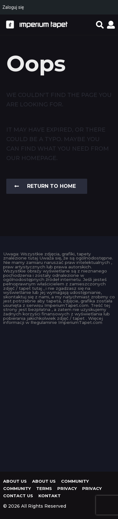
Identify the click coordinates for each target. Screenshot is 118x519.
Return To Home (45, 186)
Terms (44, 488)
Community (75, 481)
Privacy (67, 488)
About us (15, 481)
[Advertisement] (59, 396)
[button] (100, 24)
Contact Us (18, 495)
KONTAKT (49, 495)
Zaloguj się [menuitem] (13, 7)
